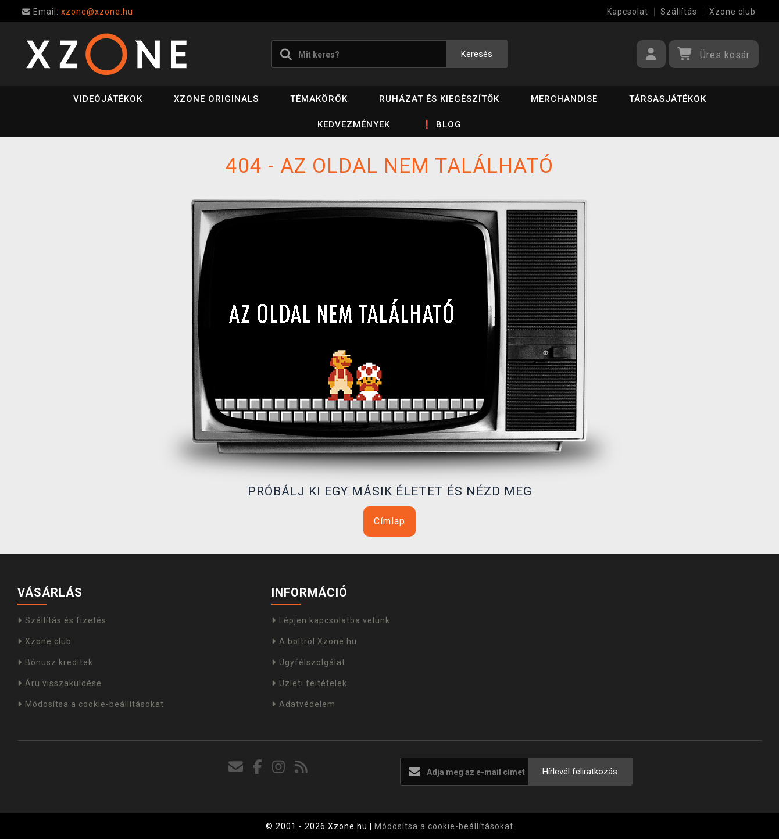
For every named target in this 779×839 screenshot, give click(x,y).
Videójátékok (107, 99)
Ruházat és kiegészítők (439, 99)
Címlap (389, 521)
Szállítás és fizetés (61, 620)
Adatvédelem (303, 704)
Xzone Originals (216, 99)
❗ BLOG (441, 124)
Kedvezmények (353, 124)
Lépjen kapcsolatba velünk (330, 620)
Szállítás (678, 11)
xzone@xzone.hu (77, 11)
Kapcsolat (627, 11)
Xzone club (732, 11)
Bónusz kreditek (55, 662)
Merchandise (564, 99)
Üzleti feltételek (309, 683)
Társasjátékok (667, 99)
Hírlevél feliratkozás (579, 771)
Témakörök (319, 99)
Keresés (476, 54)
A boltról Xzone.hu (314, 641)
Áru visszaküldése (59, 683)
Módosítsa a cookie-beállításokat (90, 704)
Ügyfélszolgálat (308, 662)
